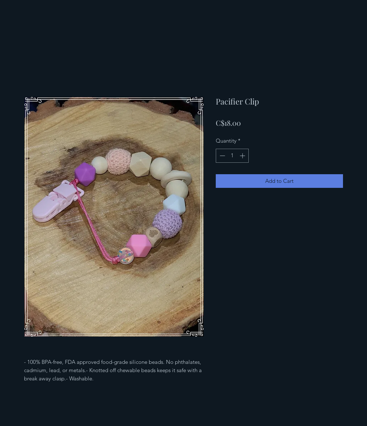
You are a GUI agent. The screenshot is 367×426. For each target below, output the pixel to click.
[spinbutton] (232, 155)
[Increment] (243, 155)
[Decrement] (222, 155)
